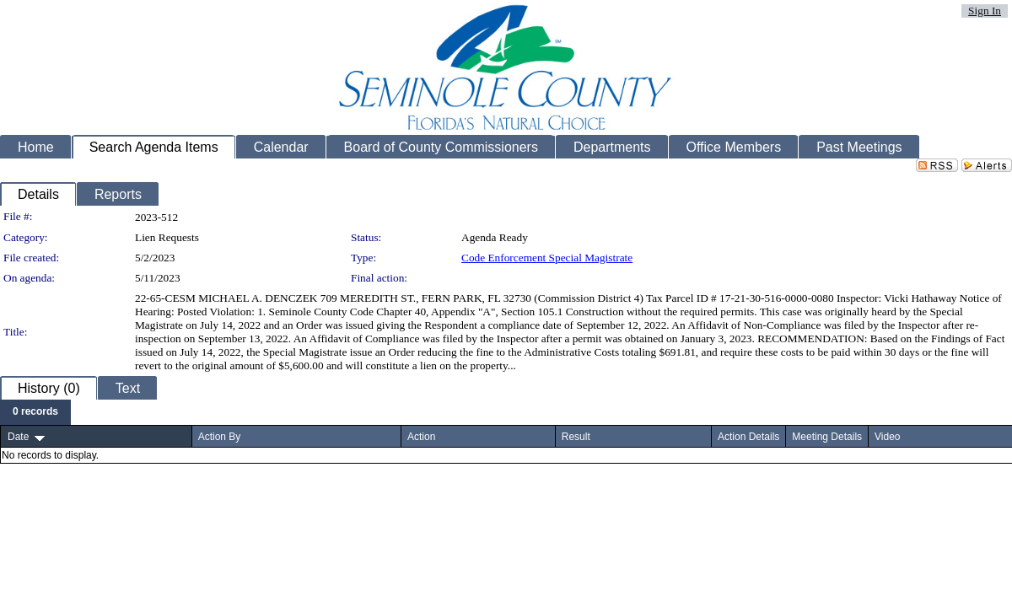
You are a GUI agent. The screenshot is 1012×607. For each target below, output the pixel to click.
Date (18, 437)
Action (421, 437)
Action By (219, 437)
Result (576, 437)
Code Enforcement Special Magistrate (546, 257)
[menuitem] (35, 412)
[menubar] (35, 412)
